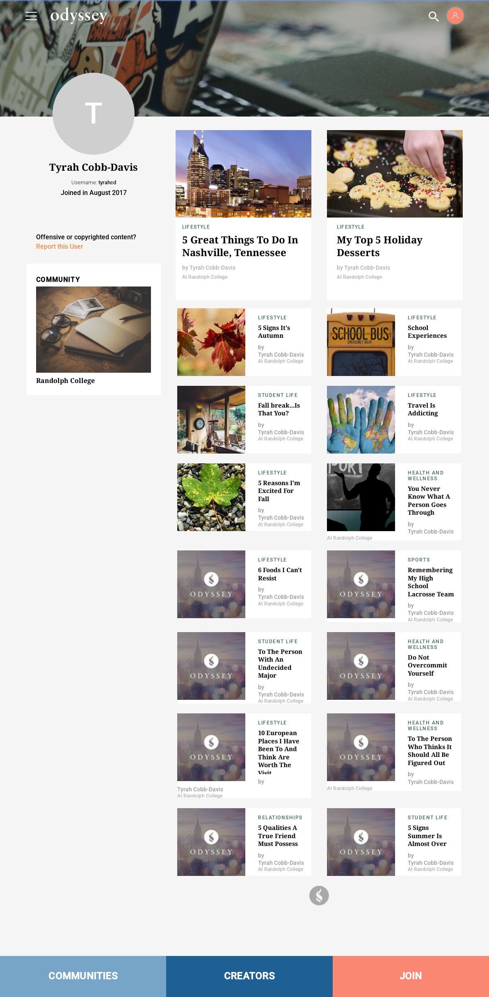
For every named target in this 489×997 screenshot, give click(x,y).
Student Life (278, 395)
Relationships (280, 818)
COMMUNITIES (83, 976)
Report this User (59, 246)
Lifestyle (196, 227)
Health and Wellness (426, 475)
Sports (419, 560)
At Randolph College (204, 277)
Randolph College (65, 380)
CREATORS (249, 976)
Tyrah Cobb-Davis (212, 267)
